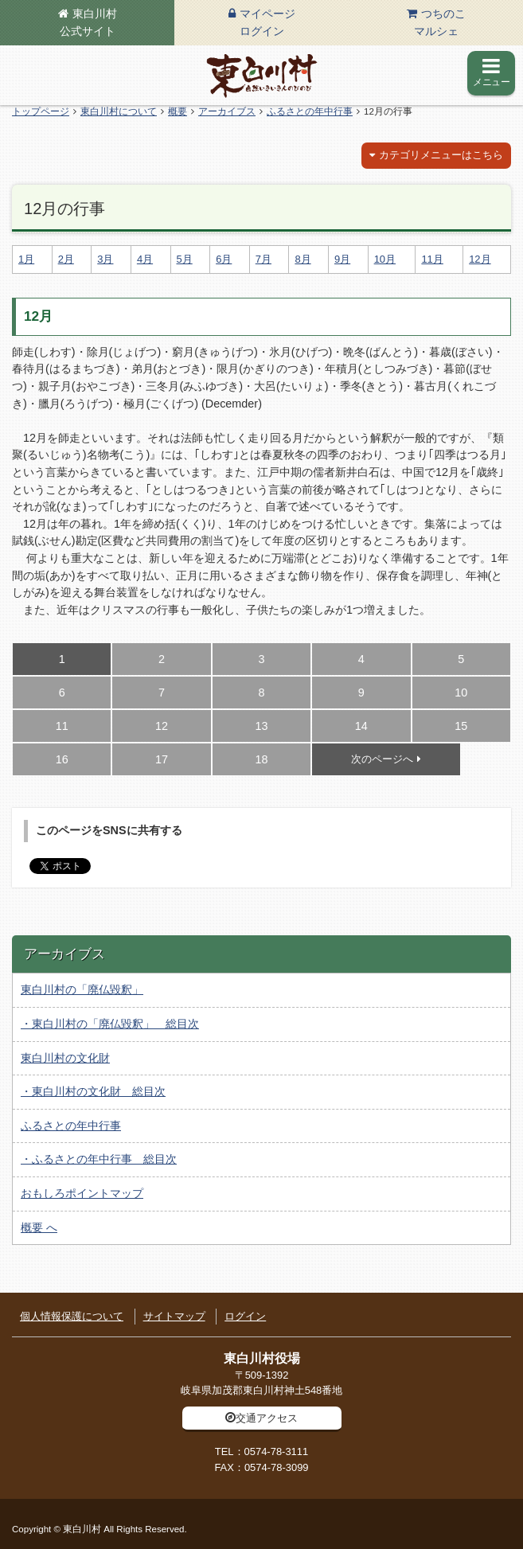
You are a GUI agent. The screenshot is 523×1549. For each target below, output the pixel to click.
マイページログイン (267, 22)
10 (461, 692)
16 (62, 759)
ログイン (245, 1316)
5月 (185, 259)
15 (461, 726)
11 (62, 726)
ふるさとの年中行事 (310, 111)
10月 (385, 259)
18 (261, 759)
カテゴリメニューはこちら (441, 155)
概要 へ (39, 1227)
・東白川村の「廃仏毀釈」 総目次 (110, 1023)
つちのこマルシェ (440, 22)
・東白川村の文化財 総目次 (93, 1091)
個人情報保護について (71, 1316)
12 (161, 726)
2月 (66, 259)
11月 (432, 259)
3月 (105, 259)
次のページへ (382, 759)
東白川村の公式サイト (262, 75)
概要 (177, 111)
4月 (145, 259)
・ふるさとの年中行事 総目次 (99, 1159)
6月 (224, 259)
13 (261, 726)
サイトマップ (174, 1316)
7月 (263, 259)
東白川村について (118, 111)
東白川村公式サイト (88, 22)
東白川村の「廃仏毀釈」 (82, 989)
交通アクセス (267, 1418)
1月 (26, 259)
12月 (479, 259)
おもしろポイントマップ (82, 1193)
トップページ (40, 111)
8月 (302, 259)
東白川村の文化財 (65, 1058)
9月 (342, 259)
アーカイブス (227, 111)
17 (161, 759)
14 (361, 726)
